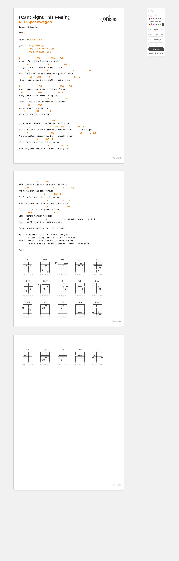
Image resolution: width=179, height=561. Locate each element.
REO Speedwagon (35, 22)
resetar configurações (156, 53)
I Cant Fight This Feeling (44, 17)
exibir (155, 44)
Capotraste (157, 40)
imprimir (156, 49)
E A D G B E (36, 39)
